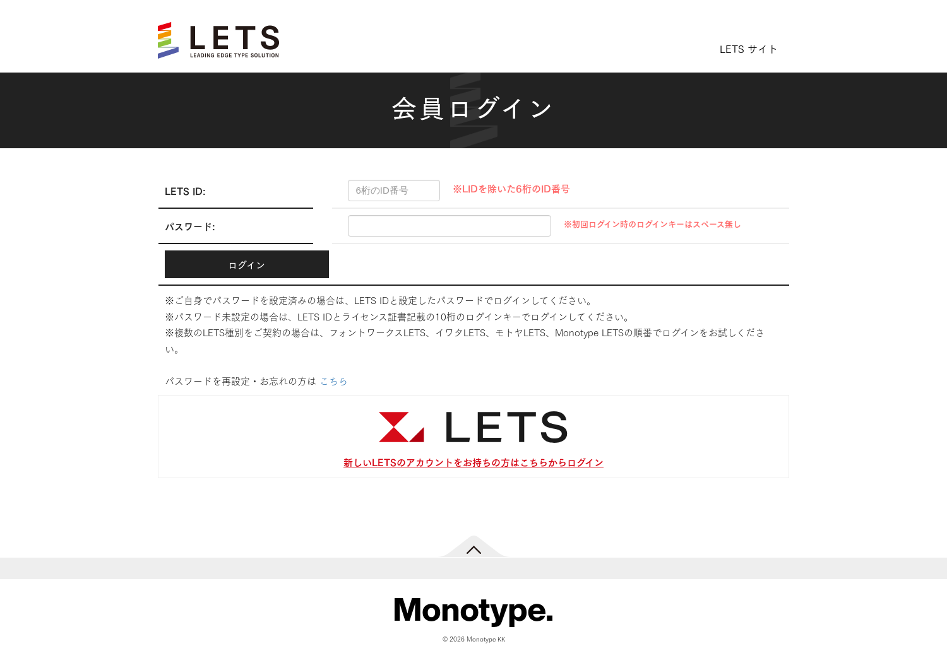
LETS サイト (749, 48)
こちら (333, 380)
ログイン (246, 264)
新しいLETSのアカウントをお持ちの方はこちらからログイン (473, 461)
